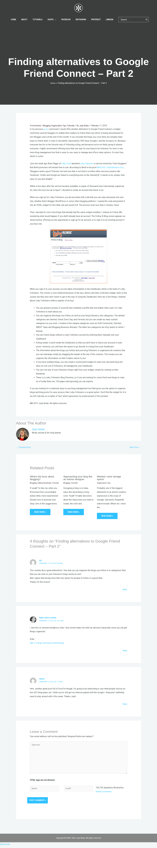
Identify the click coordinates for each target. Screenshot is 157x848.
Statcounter (5, 846)
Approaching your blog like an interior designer (76, 478)
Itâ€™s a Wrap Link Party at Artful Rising (48, 643)
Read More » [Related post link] (40, 514)
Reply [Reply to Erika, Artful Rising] (124, 650)
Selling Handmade (45, 483)
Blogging (47, 125)
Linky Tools (66, 163)
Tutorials (73, 125)
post (45, 129)
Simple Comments (104, 793)
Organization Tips (60, 125)
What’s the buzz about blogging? (43, 478)
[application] (55, 20)
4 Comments (35, 125)
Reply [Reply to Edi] (124, 589)
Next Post (135, 447)
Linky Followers (88, 163)
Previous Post (24, 447)
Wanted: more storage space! (110, 478)
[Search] (140, 19)
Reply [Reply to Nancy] (124, 704)
